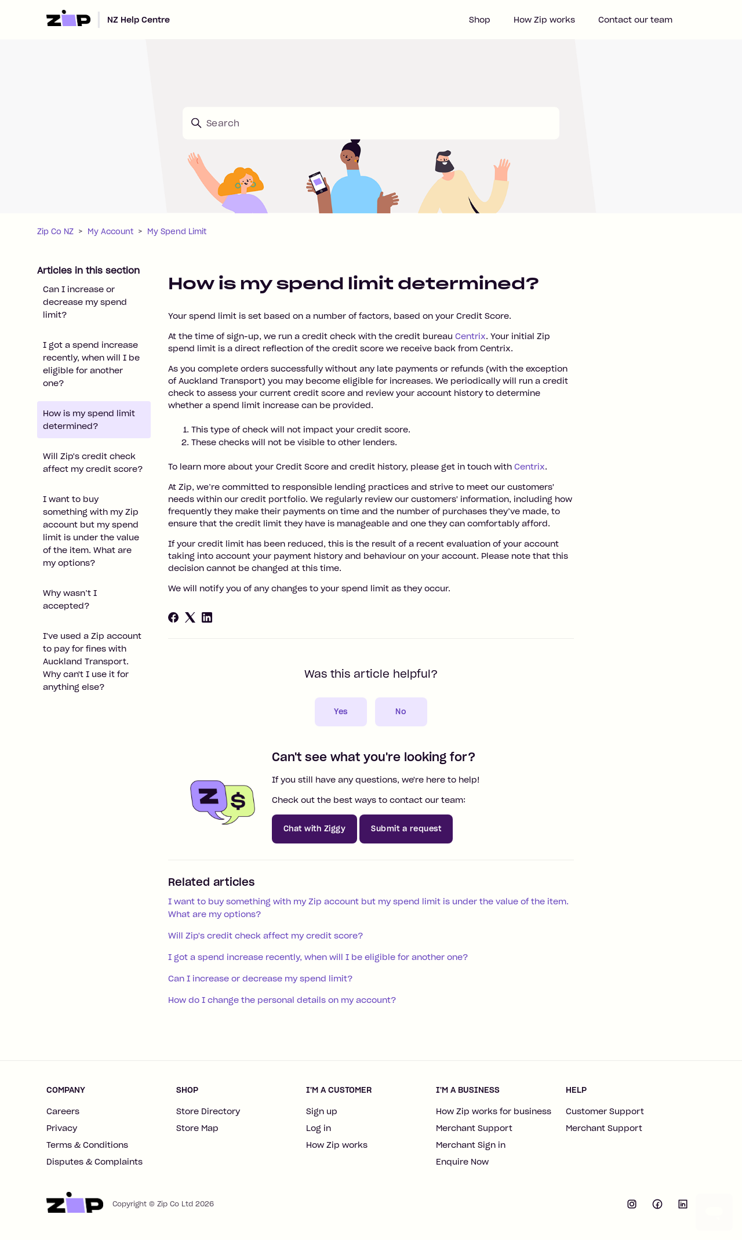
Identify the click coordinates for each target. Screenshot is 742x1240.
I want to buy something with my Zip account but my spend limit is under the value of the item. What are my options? (91, 531)
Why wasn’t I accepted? (70, 599)
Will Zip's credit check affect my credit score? (93, 462)
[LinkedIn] (207, 617)
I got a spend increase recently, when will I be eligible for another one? (91, 364)
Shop (479, 19)
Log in (318, 1128)
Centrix (470, 336)
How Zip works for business (493, 1111)
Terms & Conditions (87, 1145)
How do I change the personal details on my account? (282, 1000)
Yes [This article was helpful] (341, 712)
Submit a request (406, 829)
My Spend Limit (176, 232)
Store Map (197, 1128)
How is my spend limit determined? (89, 419)
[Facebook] (173, 617)
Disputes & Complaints (94, 1162)
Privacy (61, 1128)
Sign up (321, 1111)
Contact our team (635, 19)
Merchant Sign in (470, 1145)
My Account (110, 232)
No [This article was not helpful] (400, 712)
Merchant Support (474, 1128)
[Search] (371, 123)
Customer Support (605, 1111)
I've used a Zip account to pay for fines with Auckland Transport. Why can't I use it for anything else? (92, 661)
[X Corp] (190, 617)
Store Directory (208, 1111)
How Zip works (544, 19)
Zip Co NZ (55, 232)
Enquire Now (462, 1162)
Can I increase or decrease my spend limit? (85, 302)
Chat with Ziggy (314, 829)
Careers (62, 1111)
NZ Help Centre (138, 19)
